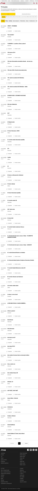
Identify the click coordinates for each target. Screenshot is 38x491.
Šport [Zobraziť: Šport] (27, 20)
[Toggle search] (34, 3)
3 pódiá (9, 157)
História (22, 0)
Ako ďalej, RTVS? (11, 346)
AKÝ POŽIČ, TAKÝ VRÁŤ (12, 390)
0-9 (6, 16)
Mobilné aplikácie (4, 463)
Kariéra (2, 476)
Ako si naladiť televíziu (6, 471)
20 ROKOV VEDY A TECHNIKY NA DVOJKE (16, 95)
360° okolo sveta (11, 209)
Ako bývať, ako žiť (11, 337)
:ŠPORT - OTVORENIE (12, 26)
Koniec (26, 443)
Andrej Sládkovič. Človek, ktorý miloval (15, 433)
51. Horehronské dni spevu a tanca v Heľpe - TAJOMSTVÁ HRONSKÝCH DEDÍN (20, 236)
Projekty (21, 478)
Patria (21, 459)
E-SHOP (27, 0)
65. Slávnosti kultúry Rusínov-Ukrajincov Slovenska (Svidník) (20, 260)
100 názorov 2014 (11, 52)
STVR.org (32, 0)
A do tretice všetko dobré (12, 285)
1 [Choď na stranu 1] (19, 443)
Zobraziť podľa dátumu (26, 14)
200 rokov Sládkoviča (12, 104)
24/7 (8, 113)
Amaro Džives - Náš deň (12, 398)
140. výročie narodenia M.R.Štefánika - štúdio (17, 86)
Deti (9, 0)
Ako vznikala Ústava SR (12, 372)
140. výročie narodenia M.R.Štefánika (15, 77)
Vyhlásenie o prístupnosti (6, 483)
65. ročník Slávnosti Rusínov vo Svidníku (16, 252)
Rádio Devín (22, 456)
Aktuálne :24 (10, 381)
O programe (9, 31)
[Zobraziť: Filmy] (6, 21)
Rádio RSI (22, 461)
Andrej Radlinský (11, 424)
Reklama (22, 470)
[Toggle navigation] (36, 3)
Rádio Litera (22, 463)
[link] (17, 31)
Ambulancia (10, 407)
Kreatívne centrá (4, 481)
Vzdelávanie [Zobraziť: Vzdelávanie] (32, 20)
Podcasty (3, 461)
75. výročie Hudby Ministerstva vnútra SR (16, 268)
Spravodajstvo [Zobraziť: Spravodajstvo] (16, 20)
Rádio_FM (22, 458)
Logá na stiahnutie (22, 474)
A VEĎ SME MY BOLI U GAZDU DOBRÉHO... (16, 303)
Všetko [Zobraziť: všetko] (3, 16)
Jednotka (3, 453)
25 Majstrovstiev (11, 122)
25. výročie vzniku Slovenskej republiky (16, 139)
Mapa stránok (23, 471)
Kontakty (22, 480)
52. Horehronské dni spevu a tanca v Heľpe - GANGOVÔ (19, 245)
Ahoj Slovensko (10, 328)
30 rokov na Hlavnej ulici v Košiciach (15, 175)
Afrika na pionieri (11, 310)
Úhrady (2, 480)
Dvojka (2, 454)
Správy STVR (4, 0)
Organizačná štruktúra (5, 473)
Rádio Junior (22, 464)
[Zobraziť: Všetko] (3, 21)
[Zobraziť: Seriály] (10, 21)
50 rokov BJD (10, 218)
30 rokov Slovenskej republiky (14, 192)
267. (8, 148)
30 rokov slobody (11, 183)
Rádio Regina (23, 454)
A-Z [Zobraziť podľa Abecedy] (8, 14)
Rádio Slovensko (23, 453)
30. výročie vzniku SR (12, 200)
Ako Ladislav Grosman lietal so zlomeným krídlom (18, 355)
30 (8, 166)
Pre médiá (22, 476)
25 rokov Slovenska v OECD (13, 130)
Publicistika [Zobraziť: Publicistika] (22, 20)
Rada (2, 478)
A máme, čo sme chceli (12, 294)
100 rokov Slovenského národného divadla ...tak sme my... (20, 61)
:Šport (2, 458)
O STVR (2, 468)
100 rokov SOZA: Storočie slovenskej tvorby (17, 70)
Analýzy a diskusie (11, 415)
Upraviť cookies (23, 481)
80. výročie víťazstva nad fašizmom (15, 276)
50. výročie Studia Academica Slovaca (15, 227)
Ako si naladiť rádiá (5, 470)
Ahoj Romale (10, 319)
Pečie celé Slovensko (15, 0)
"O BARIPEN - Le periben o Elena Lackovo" (16, 43)
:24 (1, 456)
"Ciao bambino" (10, 34)
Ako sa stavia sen (11, 364)
